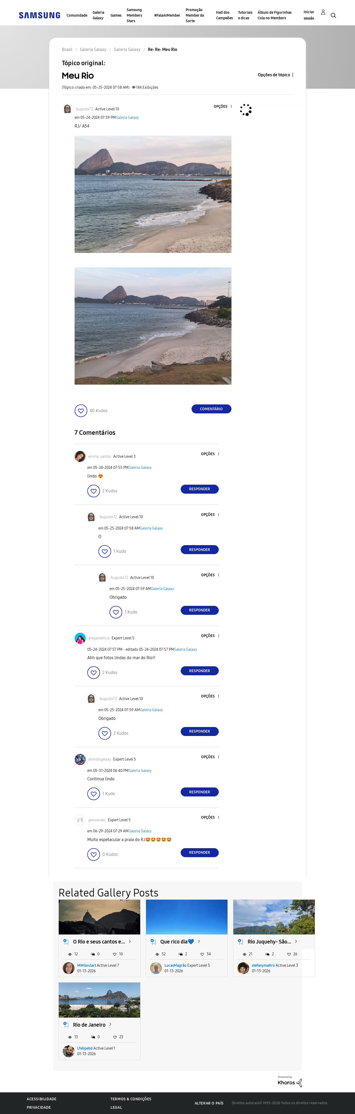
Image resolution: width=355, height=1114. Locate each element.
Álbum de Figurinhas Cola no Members (275, 15)
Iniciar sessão (309, 15)
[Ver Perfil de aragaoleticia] (99, 638)
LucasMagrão (175, 965)
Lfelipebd (85, 1048)
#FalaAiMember (167, 15)
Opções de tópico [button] (274, 74)
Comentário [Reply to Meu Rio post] (211, 409)
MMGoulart (86, 965)
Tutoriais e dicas (245, 15)
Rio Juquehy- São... (269, 941)
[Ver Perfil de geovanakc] (97, 820)
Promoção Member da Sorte (195, 15)
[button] (222, 106)
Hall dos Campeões (224, 15)
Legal (116, 1107)
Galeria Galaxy (98, 15)
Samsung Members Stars (134, 15)
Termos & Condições (131, 1099)
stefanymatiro (263, 965)
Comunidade (77, 15)
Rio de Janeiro (89, 1025)
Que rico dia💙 (177, 941)
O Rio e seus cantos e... (99, 941)
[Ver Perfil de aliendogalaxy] (99, 759)
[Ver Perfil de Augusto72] (84, 109)
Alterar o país (209, 1103)
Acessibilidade (41, 1099)
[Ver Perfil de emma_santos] (99, 456)
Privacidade (39, 1107)
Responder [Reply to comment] (199, 489)
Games (116, 15)
